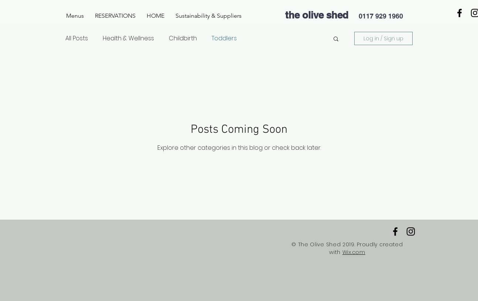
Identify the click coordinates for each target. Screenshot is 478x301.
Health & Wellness (128, 38)
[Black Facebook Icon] (459, 12)
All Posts (76, 38)
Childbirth (183, 38)
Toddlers (224, 38)
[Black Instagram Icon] (410, 231)
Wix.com (353, 252)
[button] (75, 15)
